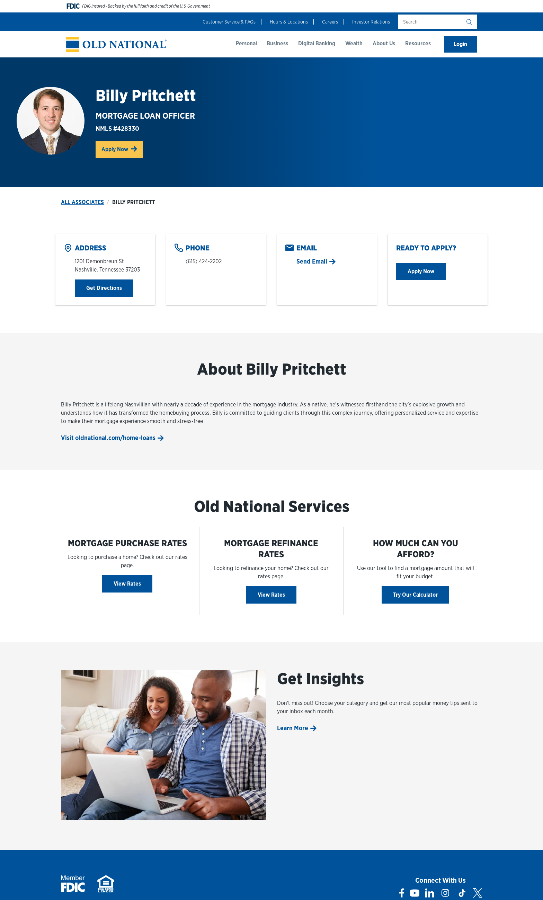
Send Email (311, 261)
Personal (246, 43)
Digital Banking (316, 43)
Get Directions (109, 287)
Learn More (292, 728)
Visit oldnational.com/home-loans (108, 437)
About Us (384, 43)
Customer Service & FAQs (229, 22)
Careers (330, 22)
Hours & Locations (289, 22)
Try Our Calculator (415, 594)
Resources (418, 43)
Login (460, 44)
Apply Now (122, 149)
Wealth (354, 43)
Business (277, 43)
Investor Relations (371, 22)
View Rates (127, 583)
